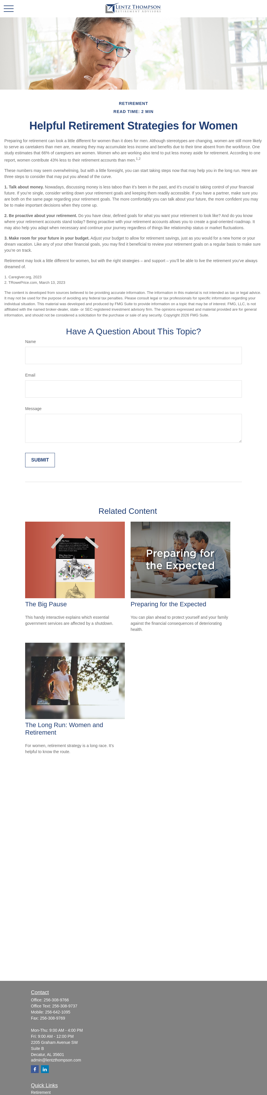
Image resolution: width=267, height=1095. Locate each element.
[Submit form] (40, 460)
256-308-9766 (56, 1000)
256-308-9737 (64, 1006)
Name (30, 341)
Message (33, 408)
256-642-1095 (57, 1012)
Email (30, 375)
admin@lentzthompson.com (56, 1060)
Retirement (41, 1092)
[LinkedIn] (45, 1069)
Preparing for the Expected (168, 604)
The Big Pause (46, 604)
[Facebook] (35, 1069)
